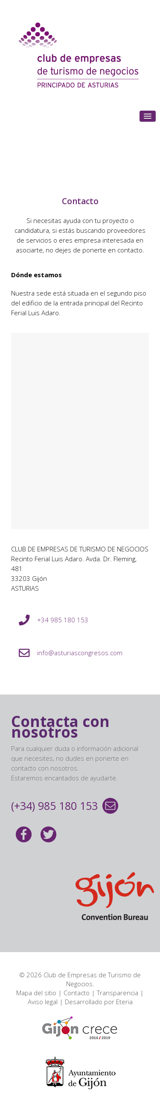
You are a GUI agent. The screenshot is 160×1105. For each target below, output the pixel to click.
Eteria (124, 1001)
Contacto (77, 992)
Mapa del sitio (36, 992)
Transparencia (117, 992)
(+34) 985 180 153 (54, 805)
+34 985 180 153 (62, 620)
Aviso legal (43, 1001)
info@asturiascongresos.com (79, 652)
